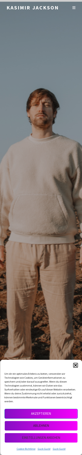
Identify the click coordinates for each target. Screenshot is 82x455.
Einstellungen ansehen (41, 438)
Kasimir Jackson (33, 7)
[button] (75, 365)
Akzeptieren (41, 413)
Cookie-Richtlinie (26, 448)
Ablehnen (41, 425)
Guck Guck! (44, 448)
